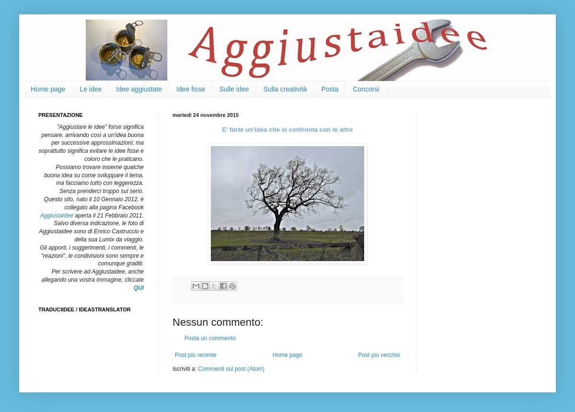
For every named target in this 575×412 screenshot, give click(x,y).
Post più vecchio (379, 355)
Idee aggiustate (139, 89)
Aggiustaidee (56, 215)
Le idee (91, 89)
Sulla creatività (285, 89)
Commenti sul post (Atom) (231, 369)
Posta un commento (210, 338)
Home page (48, 89)
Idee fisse (190, 89)
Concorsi (366, 89)
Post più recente (196, 355)
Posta (330, 89)
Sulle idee (234, 89)
